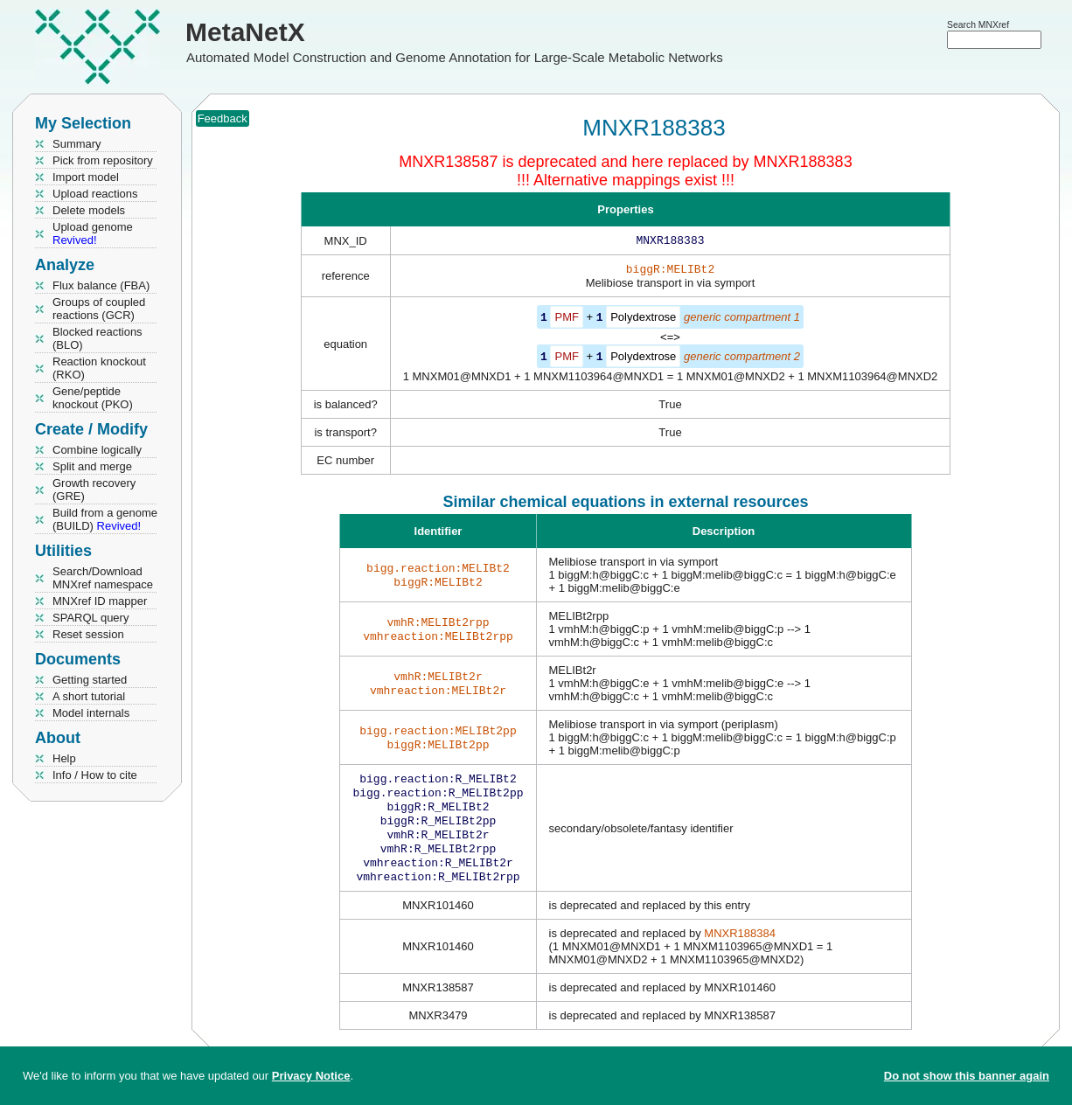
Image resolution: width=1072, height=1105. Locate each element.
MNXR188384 (740, 949)
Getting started (89, 679)
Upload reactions (95, 193)
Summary (76, 143)
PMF (566, 320)
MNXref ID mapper (99, 601)
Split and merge (92, 466)
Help (64, 758)
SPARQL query (90, 617)
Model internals (90, 712)
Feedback (222, 118)
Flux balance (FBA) (101, 285)
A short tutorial (88, 696)
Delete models (88, 210)
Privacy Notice (311, 1075)
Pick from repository (102, 160)
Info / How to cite (94, 775)
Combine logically (97, 449)
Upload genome (92, 233)
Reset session (88, 634)
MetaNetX (245, 31)
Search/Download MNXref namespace (102, 578)
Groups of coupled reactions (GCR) (98, 308)
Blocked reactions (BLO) (97, 338)
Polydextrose (643, 320)
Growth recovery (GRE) (94, 489)
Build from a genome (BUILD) (104, 519)
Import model (85, 177)
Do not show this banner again (966, 1075)
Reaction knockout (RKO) (99, 368)
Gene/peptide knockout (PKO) (92, 398)
